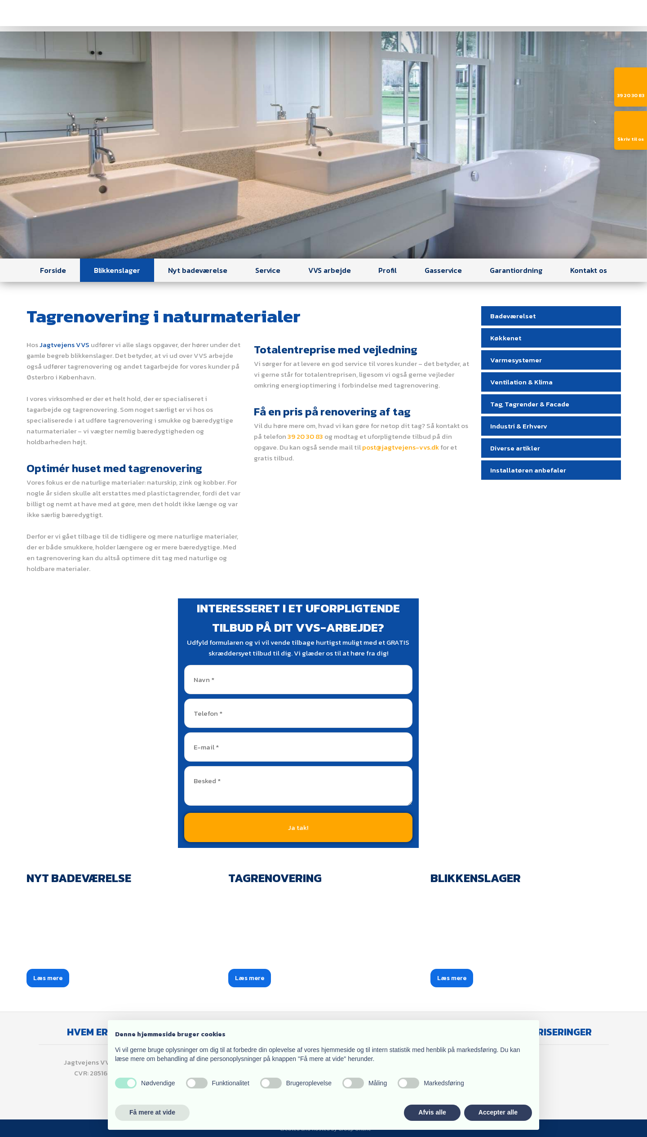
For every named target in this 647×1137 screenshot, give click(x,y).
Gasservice (443, 270)
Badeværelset (513, 316)
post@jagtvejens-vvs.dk (400, 447)
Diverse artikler (515, 448)
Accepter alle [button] (498, 1112)
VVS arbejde (329, 270)
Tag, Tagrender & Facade (529, 404)
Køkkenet (505, 338)
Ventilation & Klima (521, 382)
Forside (53, 270)
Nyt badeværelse (197, 270)
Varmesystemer (516, 360)
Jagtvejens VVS (64, 344)
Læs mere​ (47, 978)
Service (267, 270)
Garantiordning (516, 270)
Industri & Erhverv (518, 426)
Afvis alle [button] (432, 1112)
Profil (387, 270)
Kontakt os (588, 270)
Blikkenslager (117, 270)
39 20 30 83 (305, 436)
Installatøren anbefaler (528, 470)
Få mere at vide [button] (152, 1112)
